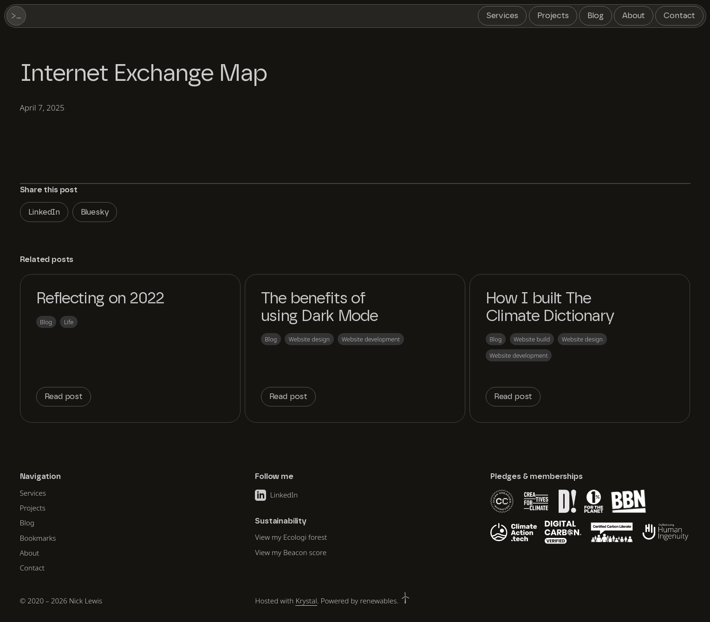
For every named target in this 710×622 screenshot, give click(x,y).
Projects (553, 16)
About (633, 16)
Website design (309, 339)
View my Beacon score (290, 552)
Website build (532, 339)
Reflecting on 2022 (100, 299)
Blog (595, 16)
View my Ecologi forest (291, 537)
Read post (64, 396)
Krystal (306, 600)
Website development (371, 339)
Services (502, 16)
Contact (679, 16)
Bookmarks (38, 538)
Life (69, 322)
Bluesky (95, 212)
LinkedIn (44, 212)
